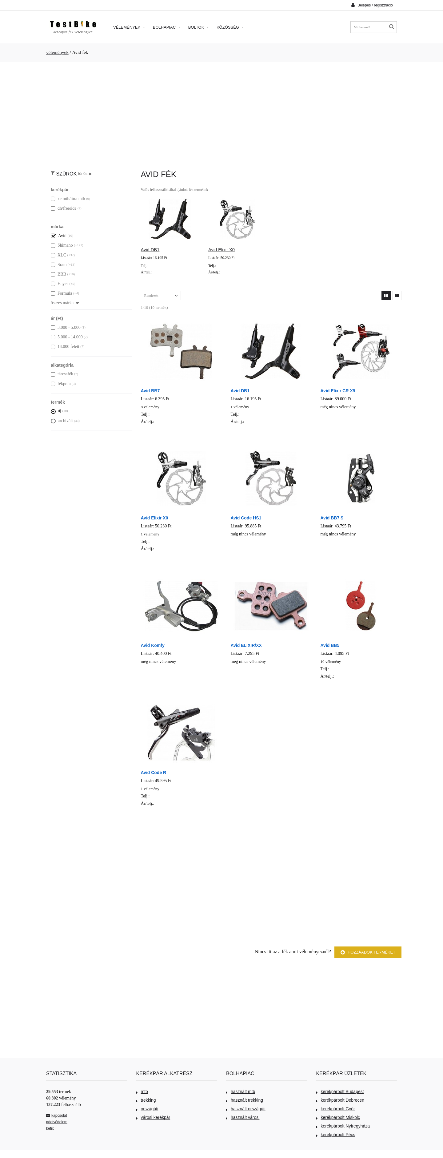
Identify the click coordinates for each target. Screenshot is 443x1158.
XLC (58, 255)
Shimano (62, 245)
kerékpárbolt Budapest (340, 1091)
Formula (61, 293)
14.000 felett (65, 346)
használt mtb (240, 1091)
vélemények (57, 52)
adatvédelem (56, 1122)
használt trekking (244, 1100)
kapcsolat (56, 1115)
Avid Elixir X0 (221, 249)
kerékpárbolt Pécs (335, 1134)
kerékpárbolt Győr (335, 1108)
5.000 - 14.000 (67, 337)
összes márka (65, 303)
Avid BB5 (330, 645)
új (56, 411)
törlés (85, 173)
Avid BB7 (150, 390)
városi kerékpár (153, 1117)
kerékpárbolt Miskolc (338, 1117)
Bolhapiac (166, 27)
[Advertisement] (221, 113)
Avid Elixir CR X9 (338, 390)
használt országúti (245, 1108)
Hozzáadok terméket (368, 952)
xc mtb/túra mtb (68, 198)
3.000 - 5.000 (66, 327)
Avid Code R (153, 772)
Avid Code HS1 (246, 517)
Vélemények (129, 27)
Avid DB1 (150, 249)
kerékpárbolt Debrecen (340, 1100)
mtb (142, 1091)
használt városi (242, 1117)
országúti (147, 1108)
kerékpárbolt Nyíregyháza (343, 1126)
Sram (59, 264)
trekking (146, 1100)
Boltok (198, 27)
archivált (62, 420)
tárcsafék (62, 374)
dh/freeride (63, 208)
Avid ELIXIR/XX (246, 645)
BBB (58, 274)
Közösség (230, 27)
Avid (58, 235)
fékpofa (61, 383)
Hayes (59, 283)
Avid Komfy (153, 645)
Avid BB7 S (332, 517)
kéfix (50, 1128)
